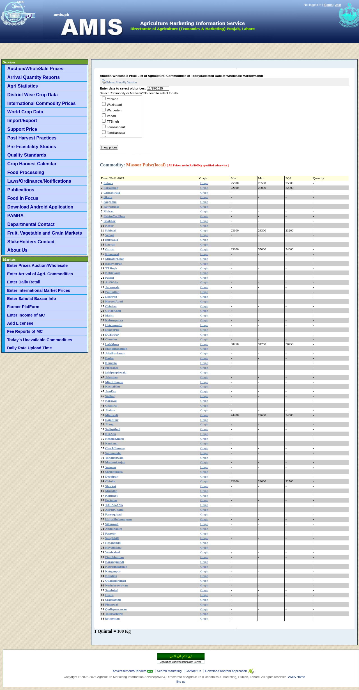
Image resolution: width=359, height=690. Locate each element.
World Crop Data (25, 111)
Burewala (111, 239)
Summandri (113, 453)
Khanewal (112, 254)
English (15, 15)
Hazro (109, 595)
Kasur (109, 225)
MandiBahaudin (116, 348)
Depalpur (111, 476)
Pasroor (110, 533)
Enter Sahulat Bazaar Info (31, 298)
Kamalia (111, 363)
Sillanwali (112, 524)
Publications (20, 189)
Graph (204, 183)
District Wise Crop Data (32, 94)
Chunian (111, 339)
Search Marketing (169, 671)
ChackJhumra (115, 448)
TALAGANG (114, 504)
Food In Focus (22, 198)
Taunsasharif (116, 127)
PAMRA (15, 215)
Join (338, 4)
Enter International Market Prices (38, 290)
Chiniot (110, 481)
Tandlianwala (116, 132)
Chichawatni (113, 325)
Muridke (111, 490)
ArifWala (111, 282)
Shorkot (110, 486)
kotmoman (112, 618)
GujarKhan (113, 310)
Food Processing (25, 172)
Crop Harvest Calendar (31, 163)
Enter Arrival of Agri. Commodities (40, 274)
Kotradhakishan (116, 566)
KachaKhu (112, 386)
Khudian (111, 575)
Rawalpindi (111, 206)
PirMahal (111, 367)
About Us (17, 250)
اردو (28, 15)
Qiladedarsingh (115, 580)
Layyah (110, 244)
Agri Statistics (22, 85)
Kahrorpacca (114, 320)
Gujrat (109, 249)
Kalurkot (111, 495)
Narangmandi (114, 561)
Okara (107, 197)
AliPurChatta (114, 509)
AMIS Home (296, 676)
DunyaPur (112, 329)
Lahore (108, 183)
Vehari (111, 116)
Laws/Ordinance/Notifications (39, 181)
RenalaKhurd (114, 438)
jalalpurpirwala (115, 372)
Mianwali (111, 415)
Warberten (114, 110)
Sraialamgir (113, 599)
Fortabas (111, 500)
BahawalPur (113, 263)
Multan (108, 211)
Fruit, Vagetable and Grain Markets (44, 232)
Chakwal (111, 405)
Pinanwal (111, 604)
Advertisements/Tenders (130, 671)
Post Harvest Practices (31, 137)
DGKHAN (112, 334)
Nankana (111, 443)
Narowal (111, 400)
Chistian (111, 306)
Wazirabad (114, 104)
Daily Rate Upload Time (29, 348)
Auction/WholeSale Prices (35, 68)
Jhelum (110, 410)
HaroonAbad (114, 301)
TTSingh (113, 121)
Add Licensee (20, 323)
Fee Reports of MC (25, 331)
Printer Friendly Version (119, 82)
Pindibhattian (114, 557)
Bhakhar (109, 221)
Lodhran (111, 296)
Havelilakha (113, 547)
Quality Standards (26, 154)
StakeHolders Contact (30, 241)
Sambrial (111, 590)
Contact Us (193, 671)
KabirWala (112, 272)
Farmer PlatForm (23, 306)
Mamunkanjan (115, 462)
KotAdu (110, 433)
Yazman (112, 99)
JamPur (110, 391)
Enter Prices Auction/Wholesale (37, 265)
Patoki (109, 277)
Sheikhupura (114, 471)
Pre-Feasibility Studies (31, 146)
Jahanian (111, 377)
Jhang (109, 424)
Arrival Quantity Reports (33, 77)
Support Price (22, 129)
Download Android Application (40, 206)
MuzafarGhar (114, 258)
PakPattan (112, 292)
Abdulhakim (113, 528)
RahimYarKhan (114, 216)
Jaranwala (112, 287)
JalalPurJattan (115, 353)
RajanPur (112, 419)
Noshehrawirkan (116, 585)
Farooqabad (113, 514)
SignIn (328, 4)
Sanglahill (112, 538)
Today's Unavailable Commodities (39, 340)
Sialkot (110, 396)
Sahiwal (110, 230)
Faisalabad (110, 187)
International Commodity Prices (41, 103)
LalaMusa (112, 344)
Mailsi (109, 315)
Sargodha (109, 201)
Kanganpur (113, 571)
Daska (109, 358)
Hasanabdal (113, 542)
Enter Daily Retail (23, 282)
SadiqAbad (112, 429)
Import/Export (22, 120)
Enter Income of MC (26, 315)
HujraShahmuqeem (118, 519)
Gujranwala (111, 192)
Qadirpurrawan (116, 609)
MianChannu (114, 382)
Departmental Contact (30, 224)
